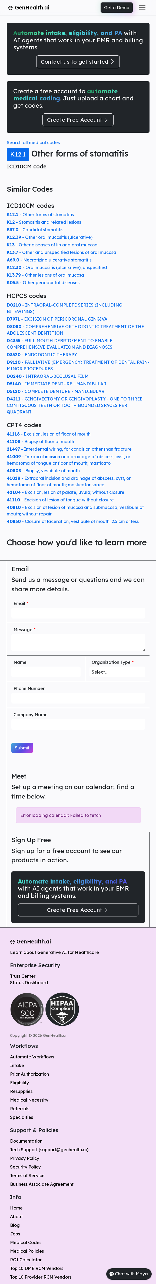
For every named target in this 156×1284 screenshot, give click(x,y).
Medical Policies (27, 1251)
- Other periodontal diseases (43, 282)
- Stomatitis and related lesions (44, 222)
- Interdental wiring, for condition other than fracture (69, 449)
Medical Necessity (29, 1100)
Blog (15, 1225)
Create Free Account (78, 119)
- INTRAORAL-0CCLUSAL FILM (47, 376)
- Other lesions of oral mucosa (45, 275)
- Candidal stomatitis (35, 229)
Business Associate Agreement (42, 1184)
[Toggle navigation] (142, 7)
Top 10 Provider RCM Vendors (40, 1277)
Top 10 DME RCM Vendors (36, 1268)
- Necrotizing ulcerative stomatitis (49, 260)
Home (16, 1208)
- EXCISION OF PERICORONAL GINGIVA (57, 319)
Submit (22, 747)
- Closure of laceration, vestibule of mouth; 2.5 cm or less (73, 521)
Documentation (26, 1141)
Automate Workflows (32, 1056)
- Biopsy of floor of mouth (40, 441)
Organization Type (113, 662)
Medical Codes (25, 1242)
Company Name (31, 714)
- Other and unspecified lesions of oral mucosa (61, 252)
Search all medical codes (33, 142)
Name (20, 662)
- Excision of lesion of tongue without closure (60, 499)
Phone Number (29, 688)
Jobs (15, 1234)
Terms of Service (27, 1175)
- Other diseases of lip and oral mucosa (52, 244)
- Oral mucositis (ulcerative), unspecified (57, 267)
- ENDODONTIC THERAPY (42, 354)
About (16, 1216)
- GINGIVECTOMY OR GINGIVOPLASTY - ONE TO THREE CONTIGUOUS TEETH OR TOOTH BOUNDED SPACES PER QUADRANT (74, 405)
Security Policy (25, 1167)
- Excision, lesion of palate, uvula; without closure (65, 492)
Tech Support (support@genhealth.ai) (49, 1149)
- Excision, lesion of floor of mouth (49, 434)
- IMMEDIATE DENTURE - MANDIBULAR (56, 383)
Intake (17, 1065)
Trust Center (22, 976)
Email (21, 603)
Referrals (19, 1108)
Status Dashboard (29, 982)
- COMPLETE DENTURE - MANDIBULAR (55, 391)
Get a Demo (116, 7)
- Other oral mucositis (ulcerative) (49, 237)
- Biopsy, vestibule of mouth (43, 470)
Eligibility (19, 1082)
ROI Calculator (26, 1259)
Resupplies (21, 1091)
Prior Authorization (29, 1074)
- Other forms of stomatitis (40, 214)
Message (24, 629)
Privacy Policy (24, 1158)
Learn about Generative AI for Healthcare (54, 952)
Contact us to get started (78, 61)
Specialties (21, 1117)
